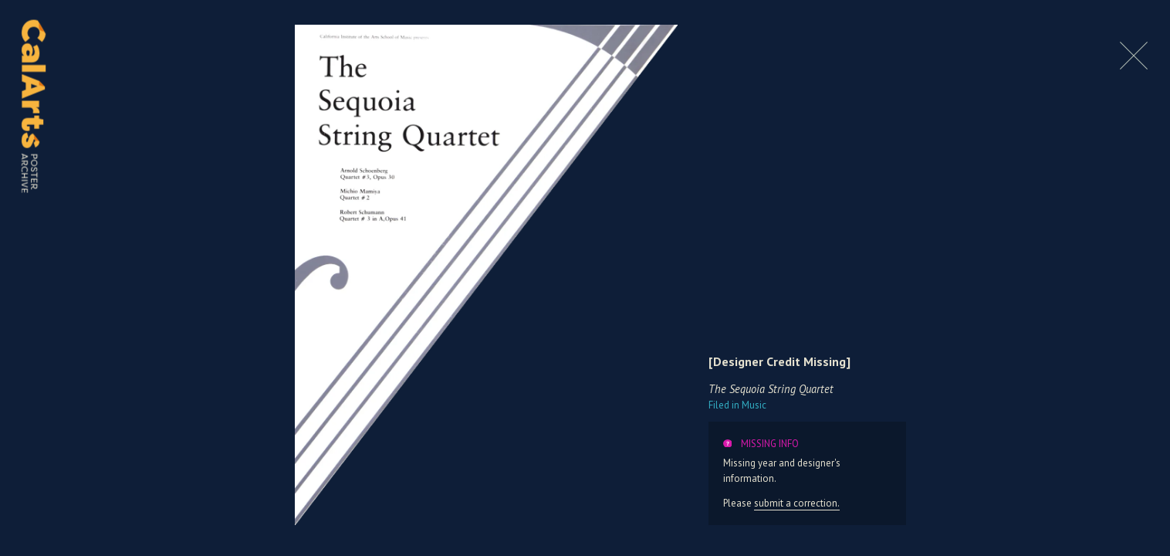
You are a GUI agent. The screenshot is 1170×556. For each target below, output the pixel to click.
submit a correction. (797, 503)
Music (737, 405)
